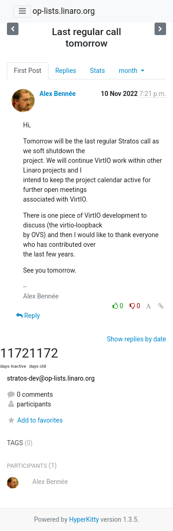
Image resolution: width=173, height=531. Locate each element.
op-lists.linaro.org (63, 11)
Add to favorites (35, 420)
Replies (65, 70)
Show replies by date (136, 339)
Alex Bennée (57, 93)
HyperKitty (84, 519)
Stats (97, 70)
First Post (28, 70)
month (129, 70)
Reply (28, 315)
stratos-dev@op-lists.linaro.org (51, 378)
